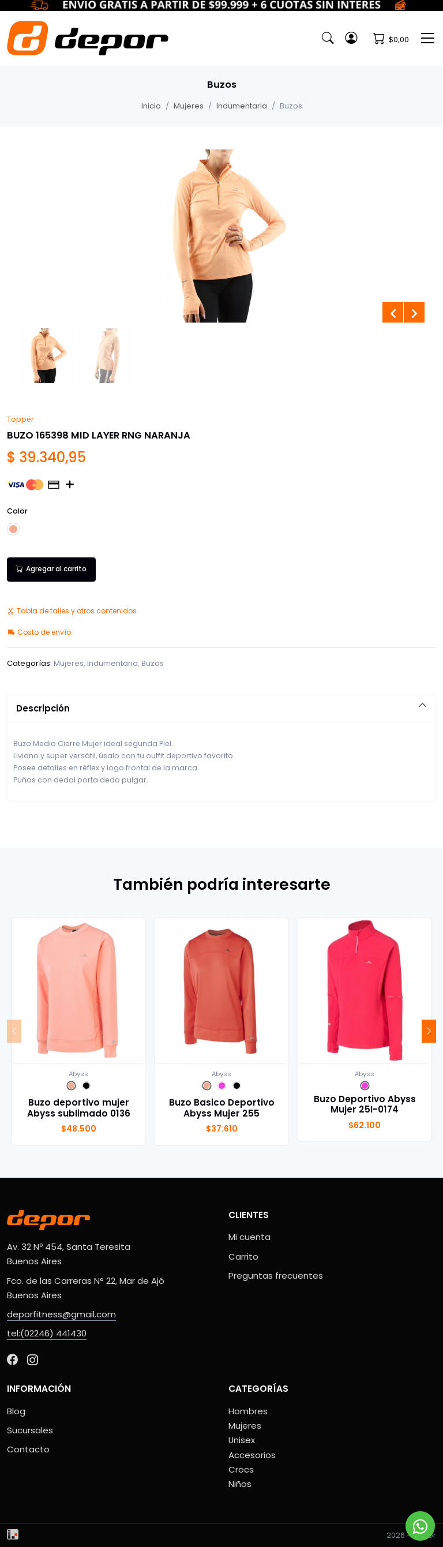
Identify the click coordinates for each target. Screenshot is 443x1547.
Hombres (248, 1411)
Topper (20, 419)
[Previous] (14, 1031)
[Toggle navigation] (427, 37)
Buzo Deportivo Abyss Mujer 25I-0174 (365, 1104)
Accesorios (252, 1455)
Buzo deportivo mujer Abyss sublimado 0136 (78, 1107)
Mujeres (189, 105)
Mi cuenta (249, 1237)
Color (17, 511)
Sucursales (30, 1430)
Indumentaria (241, 105)
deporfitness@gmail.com (61, 1314)
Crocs (241, 1469)
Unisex (241, 1440)
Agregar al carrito (51, 569)
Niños (239, 1484)
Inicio (151, 105)
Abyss (78, 1073)
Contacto (28, 1449)
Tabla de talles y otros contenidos (72, 611)
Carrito (243, 1256)
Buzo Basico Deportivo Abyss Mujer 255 (222, 1107)
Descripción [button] (221, 708)
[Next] (429, 1031)
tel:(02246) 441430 (47, 1333)
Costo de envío (39, 632)
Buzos (152, 663)
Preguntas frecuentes (275, 1275)
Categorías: (29, 663)
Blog (16, 1411)
